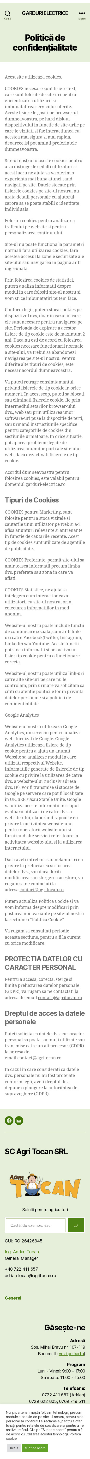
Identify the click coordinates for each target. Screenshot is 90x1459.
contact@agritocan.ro (42, 890)
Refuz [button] (14, 1448)
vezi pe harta (71, 1353)
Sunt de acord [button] (35, 1448)
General (13, 1298)
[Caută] (76, 1225)
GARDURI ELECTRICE (45, 13)
